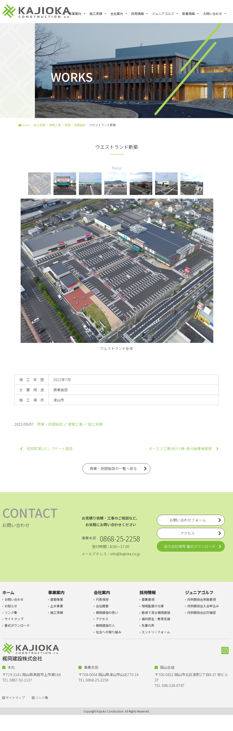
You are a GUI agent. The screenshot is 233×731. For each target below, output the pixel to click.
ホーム (60, 13)
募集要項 (148, 599)
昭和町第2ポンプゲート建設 (46, 448)
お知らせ (11, 606)
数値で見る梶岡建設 (156, 612)
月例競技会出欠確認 (201, 612)
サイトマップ (14, 619)
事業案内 (77, 13)
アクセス (102, 619)
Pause (116, 168)
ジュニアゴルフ (165, 13)
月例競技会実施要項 (201, 599)
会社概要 (102, 606)
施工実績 (98, 13)
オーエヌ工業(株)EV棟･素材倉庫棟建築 (183, 448)
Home (23, 125)
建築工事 (55, 125)
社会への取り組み (108, 632)
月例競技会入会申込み (203, 606)
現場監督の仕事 (153, 606)
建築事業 (56, 599)
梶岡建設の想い (107, 612)
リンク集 (11, 612)
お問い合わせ (215, 13)
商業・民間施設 (75, 125)
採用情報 (139, 13)
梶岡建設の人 (105, 625)
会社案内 (119, 13)
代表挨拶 (102, 599)
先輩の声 (148, 625)
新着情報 (190, 13)
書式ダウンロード (17, 625)
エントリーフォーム (156, 632)
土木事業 (56, 606)
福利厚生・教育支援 (156, 619)
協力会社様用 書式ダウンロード (190, 546)
